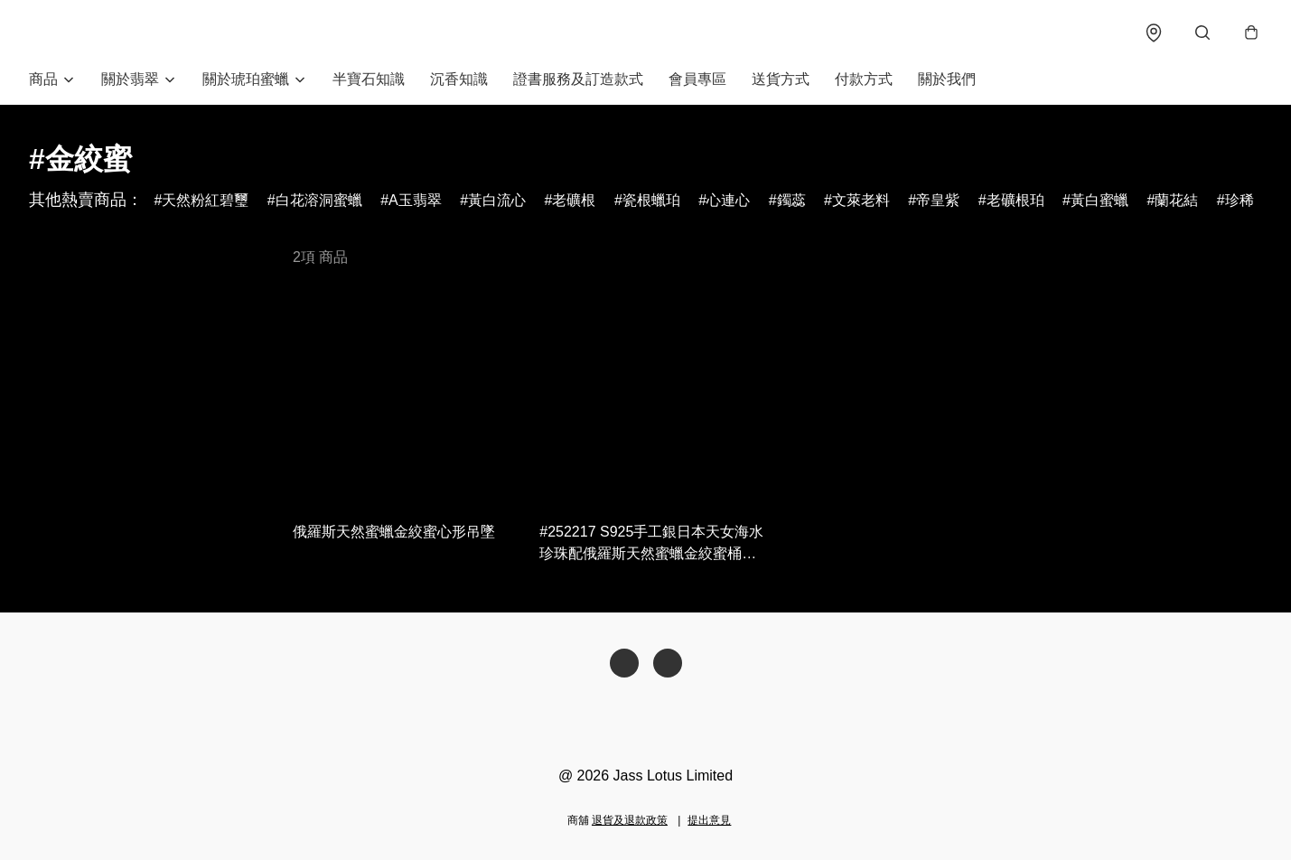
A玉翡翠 (415, 200)
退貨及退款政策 (630, 820)
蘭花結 (1176, 200)
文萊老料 (861, 200)
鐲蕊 (791, 200)
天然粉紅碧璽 (205, 200)
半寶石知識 (368, 79)
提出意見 (709, 820)
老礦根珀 (1015, 200)
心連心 (728, 200)
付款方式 (864, 79)
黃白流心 (497, 200)
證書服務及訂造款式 (578, 79)
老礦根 (573, 200)
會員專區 (697, 79)
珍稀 (1239, 200)
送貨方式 (780, 79)
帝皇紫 (937, 200)
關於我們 (947, 79)
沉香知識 (459, 79)
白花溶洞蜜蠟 (319, 200)
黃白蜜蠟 (1099, 200)
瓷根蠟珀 (651, 200)
